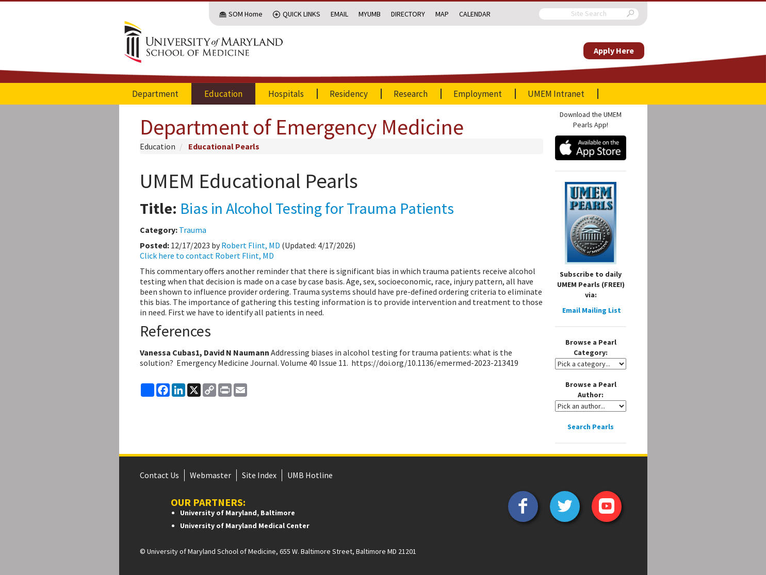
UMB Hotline (310, 475)
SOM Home (246, 14)
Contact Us (159, 475)
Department (155, 93)
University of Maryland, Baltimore (237, 512)
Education (223, 93)
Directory (408, 14)
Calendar (475, 14)
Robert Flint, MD (250, 245)
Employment (477, 93)
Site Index (259, 475)
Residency (349, 93)
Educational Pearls (223, 146)
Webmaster (210, 475)
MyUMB (369, 14)
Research (411, 93)
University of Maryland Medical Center (244, 525)
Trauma (192, 230)
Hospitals (286, 93)
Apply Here (614, 50)
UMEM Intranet (556, 93)
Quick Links (301, 14)
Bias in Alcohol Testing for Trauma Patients (317, 208)
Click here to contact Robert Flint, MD (207, 255)
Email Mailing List (591, 310)
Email (339, 14)
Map (442, 14)
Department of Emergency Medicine (302, 126)
